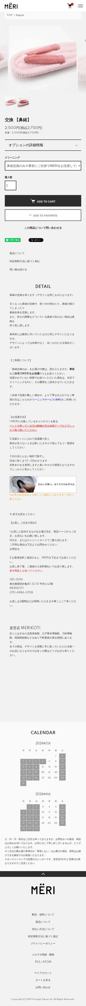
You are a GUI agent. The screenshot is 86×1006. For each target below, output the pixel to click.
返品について (17, 253)
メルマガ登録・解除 (43, 954)
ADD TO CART (43, 201)
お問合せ (15, 549)
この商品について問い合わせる (43, 228)
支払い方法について (43, 929)
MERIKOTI (31, 628)
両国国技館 (21, 637)
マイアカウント (43, 973)
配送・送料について (43, 914)
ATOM (47, 962)
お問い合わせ (43, 987)
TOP (9, 15)
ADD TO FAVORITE (43, 215)
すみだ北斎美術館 (30, 633)
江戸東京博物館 (51, 633)
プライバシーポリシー (43, 943)
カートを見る (43, 980)
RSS (37, 962)
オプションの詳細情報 (26, 145)
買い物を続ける (18, 269)
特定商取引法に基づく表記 (25, 261)
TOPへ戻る (43, 874)
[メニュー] (80, 5)
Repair (20, 15)
